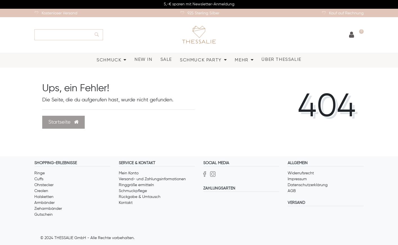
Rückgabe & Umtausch (139, 197)
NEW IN (144, 59)
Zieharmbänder (48, 209)
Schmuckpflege (133, 191)
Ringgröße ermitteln (136, 185)
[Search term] (62, 34)
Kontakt (126, 203)
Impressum (297, 179)
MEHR (241, 60)
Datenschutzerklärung (308, 185)
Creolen (41, 191)
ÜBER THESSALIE (281, 59)
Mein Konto (128, 173)
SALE (166, 59)
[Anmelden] (351, 35)
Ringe (39, 173)
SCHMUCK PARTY (201, 60)
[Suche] (97, 34)
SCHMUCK (109, 60)
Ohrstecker (43, 185)
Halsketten (43, 197)
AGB (292, 191)
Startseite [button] (63, 122)
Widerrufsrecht (301, 173)
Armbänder (44, 203)
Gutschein (43, 215)
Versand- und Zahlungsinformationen (152, 179)
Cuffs (38, 179)
